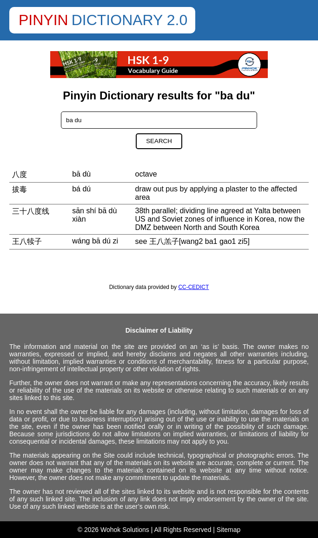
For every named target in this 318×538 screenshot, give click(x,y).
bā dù (81, 174)
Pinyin (43, 20)
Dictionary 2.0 (130, 20)
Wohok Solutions (124, 529)
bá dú (81, 189)
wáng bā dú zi (95, 241)
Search (159, 141)
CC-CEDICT (193, 287)
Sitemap (228, 529)
